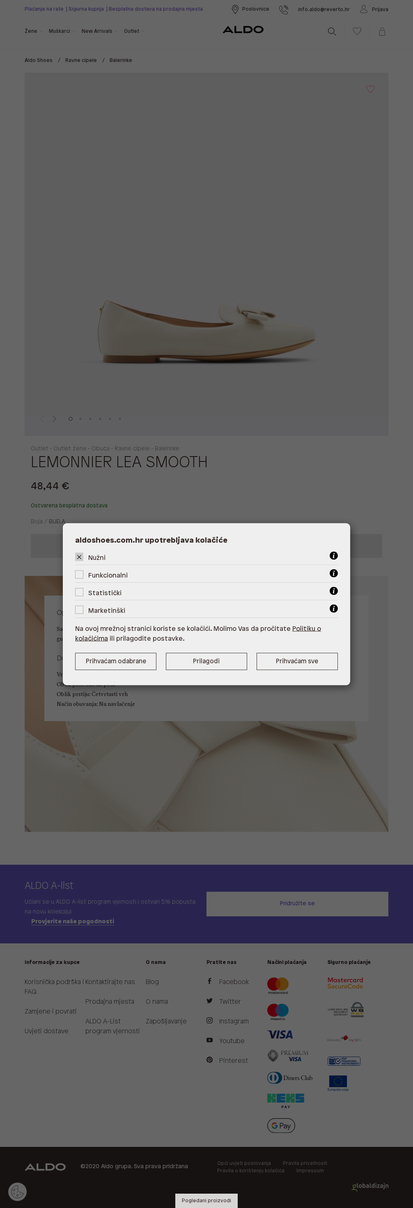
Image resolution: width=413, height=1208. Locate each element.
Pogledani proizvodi (206, 1200)
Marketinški (106, 610)
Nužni (97, 557)
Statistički (105, 592)
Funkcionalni (108, 575)
